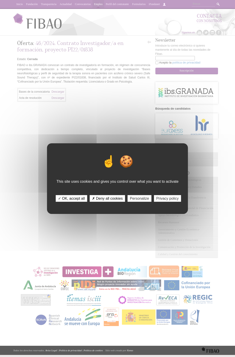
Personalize (139, 198)
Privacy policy (167, 198)
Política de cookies (93, 350)
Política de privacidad (70, 350)
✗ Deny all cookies (107, 198)
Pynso (130, 350)
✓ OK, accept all (71, 198)
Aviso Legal (51, 350)
